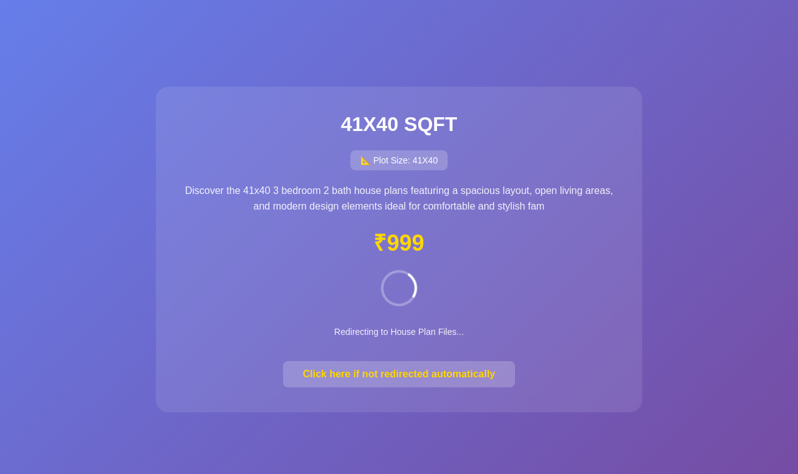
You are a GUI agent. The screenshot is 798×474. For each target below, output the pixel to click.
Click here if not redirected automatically (399, 374)
